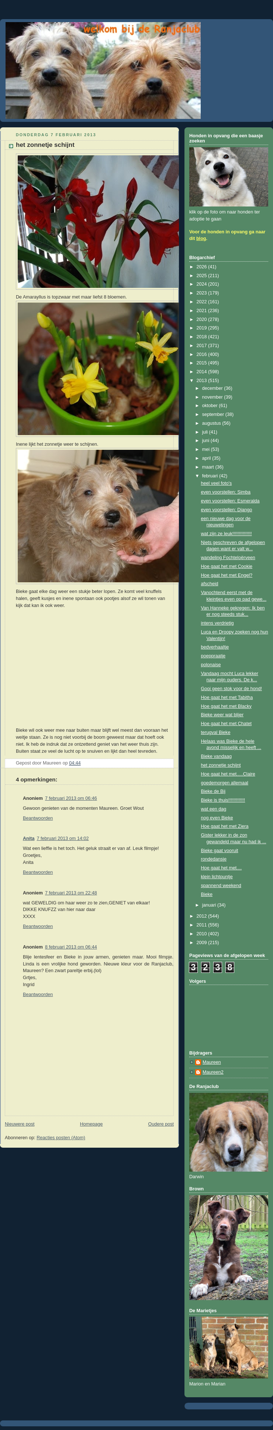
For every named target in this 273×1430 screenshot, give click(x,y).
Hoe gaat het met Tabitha (227, 697)
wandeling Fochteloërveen (228, 557)
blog (201, 238)
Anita (29, 838)
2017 (202, 345)
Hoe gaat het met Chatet (226, 723)
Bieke (207, 894)
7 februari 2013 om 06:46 (71, 798)
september (213, 414)
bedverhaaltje (215, 647)
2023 (202, 293)
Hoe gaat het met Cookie (227, 566)
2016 (202, 354)
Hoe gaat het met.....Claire (228, 774)
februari (210, 476)
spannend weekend (221, 885)
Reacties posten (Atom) (61, 1137)
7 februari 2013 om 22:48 (71, 893)
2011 (202, 925)
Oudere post (161, 1124)
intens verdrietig (217, 623)
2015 (202, 363)
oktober (210, 405)
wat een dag (214, 809)
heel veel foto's (216, 483)
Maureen (212, 1062)
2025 (202, 275)
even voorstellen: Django (226, 509)
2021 (202, 310)
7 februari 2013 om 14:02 (63, 838)
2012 (202, 916)
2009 (202, 942)
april (207, 458)
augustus (212, 423)
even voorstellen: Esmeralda (230, 501)
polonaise (211, 664)
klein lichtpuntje (217, 876)
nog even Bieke (217, 817)
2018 (202, 336)
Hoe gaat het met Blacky (226, 706)
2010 (202, 933)
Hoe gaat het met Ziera (225, 826)
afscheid (209, 583)
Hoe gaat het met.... (221, 868)
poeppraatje (213, 655)
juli (205, 432)
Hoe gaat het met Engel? (227, 575)
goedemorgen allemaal (224, 782)
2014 (202, 371)
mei (206, 449)
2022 (202, 301)
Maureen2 (213, 1072)
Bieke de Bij (213, 791)
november (213, 397)
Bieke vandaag (216, 756)
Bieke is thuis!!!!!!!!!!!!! (223, 800)
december (213, 388)
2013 (202, 380)
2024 (202, 284)
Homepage (91, 1124)
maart (208, 467)
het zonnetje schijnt (221, 765)
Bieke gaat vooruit (219, 850)
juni (206, 440)
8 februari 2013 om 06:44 (71, 947)
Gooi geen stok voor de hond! (231, 688)
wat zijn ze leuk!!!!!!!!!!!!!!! (226, 533)
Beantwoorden (38, 818)
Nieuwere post (20, 1124)
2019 (202, 328)
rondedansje (214, 859)
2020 (202, 319)
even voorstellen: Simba (226, 492)
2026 (202, 266)
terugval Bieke (216, 732)
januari (209, 905)
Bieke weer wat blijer (222, 714)
